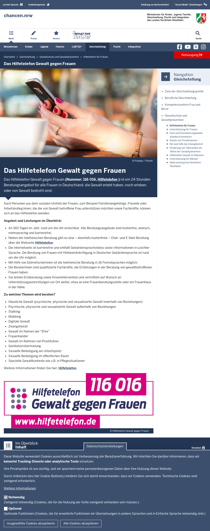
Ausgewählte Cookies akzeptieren (31, 523)
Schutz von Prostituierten (183, 140)
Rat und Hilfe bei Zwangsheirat (186, 144)
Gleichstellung (97, 46)
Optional (14, 509)
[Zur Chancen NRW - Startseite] (18, 15)
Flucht (116, 46)
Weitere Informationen (20, 488)
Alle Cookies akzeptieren (80, 523)
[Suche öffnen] (198, 36)
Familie (60, 46)
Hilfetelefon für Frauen (182, 125)
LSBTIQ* (77, 46)
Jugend (44, 46)
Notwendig (16, 497)
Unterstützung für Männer (184, 158)
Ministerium (10, 46)
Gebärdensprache (39, 4)
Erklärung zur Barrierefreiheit (155, 4)
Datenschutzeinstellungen (105, 446)
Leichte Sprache (13, 4)
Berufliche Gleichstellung (180, 98)
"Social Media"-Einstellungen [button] (191, 4)
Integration (134, 46)
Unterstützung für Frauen (183, 129)
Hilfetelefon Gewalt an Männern (187, 155)
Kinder (29, 46)
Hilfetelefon (44, 243)
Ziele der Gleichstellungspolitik (184, 91)
